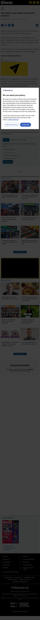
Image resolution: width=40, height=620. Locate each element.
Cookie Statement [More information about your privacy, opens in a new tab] (13, 120)
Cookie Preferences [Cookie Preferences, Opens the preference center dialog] (11, 125)
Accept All (25, 125)
